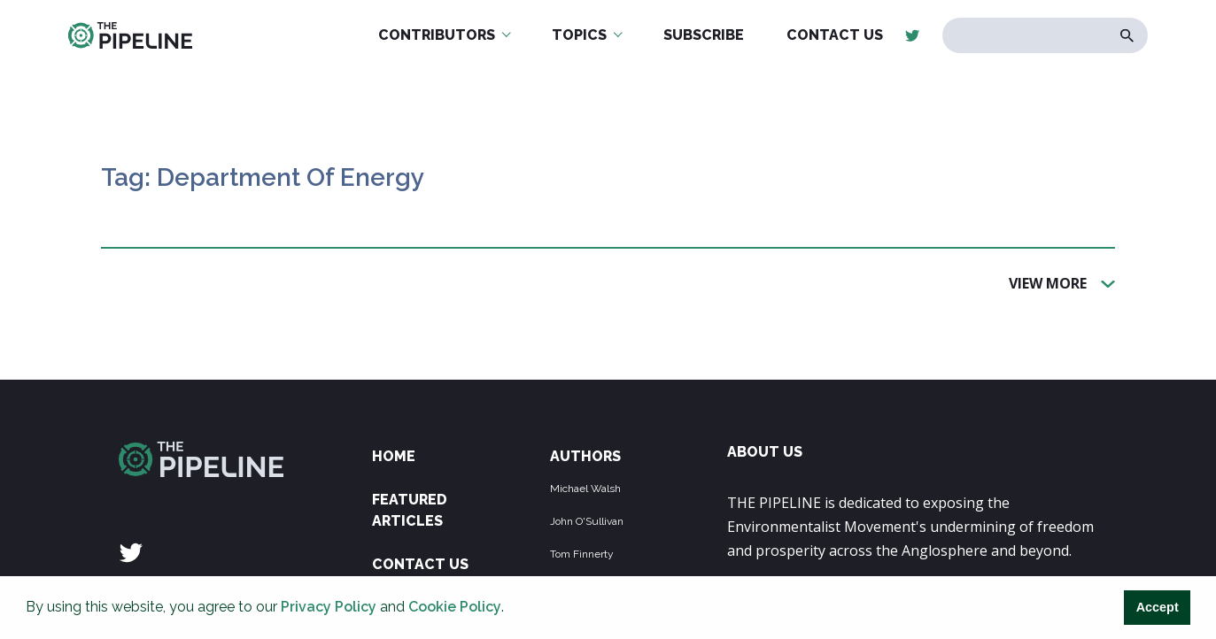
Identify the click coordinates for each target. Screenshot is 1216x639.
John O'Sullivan (586, 521)
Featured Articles (409, 510)
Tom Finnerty (582, 554)
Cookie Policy (454, 606)
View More (1048, 282)
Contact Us (420, 564)
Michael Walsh (585, 488)
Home (393, 456)
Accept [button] (1157, 607)
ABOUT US (764, 451)
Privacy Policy (328, 606)
